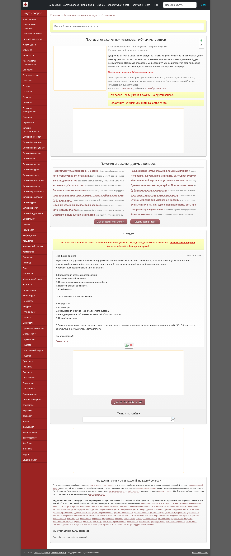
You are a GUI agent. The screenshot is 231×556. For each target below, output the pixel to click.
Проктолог (28, 361)
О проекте (46, 552)
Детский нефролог (32, 169)
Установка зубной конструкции (71, 175)
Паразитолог (29, 339)
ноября (152, 88)
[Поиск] (180, 5)
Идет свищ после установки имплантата (154, 195)
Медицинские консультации (80, 15)
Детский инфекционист (34, 148)
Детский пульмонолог (33, 191)
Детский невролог (31, 164)
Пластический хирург (33, 350)
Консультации (29, 19)
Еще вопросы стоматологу (110, 221)
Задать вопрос (71, 5)
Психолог (27, 372)
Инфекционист (30, 235)
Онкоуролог (28, 323)
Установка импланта (65, 210)
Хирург (26, 454)
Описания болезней (32, 33)
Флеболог (27, 443)
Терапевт (27, 410)
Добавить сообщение (128, 402)
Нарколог (27, 284)
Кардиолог (28, 241)
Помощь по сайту (58, 552)
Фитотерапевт (30, 438)
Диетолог (27, 224)
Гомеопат (27, 117)
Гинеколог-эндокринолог (29, 110)
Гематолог (28, 80)
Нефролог (28, 306)
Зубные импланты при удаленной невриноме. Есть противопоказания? (173, 204)
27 (146, 88)
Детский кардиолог (32, 153)
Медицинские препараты (29, 26)
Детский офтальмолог (33, 180)
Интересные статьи (32, 39)
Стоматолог (109, 15)
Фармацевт (28, 427)
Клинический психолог (34, 246)
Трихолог (27, 416)
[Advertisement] (80, 68)
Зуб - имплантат (62, 200)
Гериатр (27, 97)
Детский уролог (30, 202)
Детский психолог (31, 186)
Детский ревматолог (33, 197)
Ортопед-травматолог (33, 328)
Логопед (27, 263)
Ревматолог (28, 383)
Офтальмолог (29, 334)
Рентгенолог (29, 388)
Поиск (203, 5)
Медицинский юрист (33, 279)
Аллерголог (28, 55)
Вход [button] (147, 5)
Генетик (26, 86)
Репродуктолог (30, 394)
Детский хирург (30, 208)
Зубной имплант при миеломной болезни (155, 200)
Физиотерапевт (30, 432)
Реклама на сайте (200, 552)
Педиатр (27, 345)
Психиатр (27, 367)
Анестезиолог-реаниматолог (30, 62)
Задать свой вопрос (145, 221)
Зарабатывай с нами (119, 5)
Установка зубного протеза (68, 185)
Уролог (26, 421)
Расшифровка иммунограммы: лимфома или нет (159, 171)
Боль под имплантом (65, 180)
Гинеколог (28, 102)
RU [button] (156, 5)
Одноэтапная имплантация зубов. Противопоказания (162, 185)
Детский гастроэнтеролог (31, 130)
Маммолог (28, 273)
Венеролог (28, 70)
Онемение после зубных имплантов (74, 215)
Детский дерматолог (33, 142)
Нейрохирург (29, 295)
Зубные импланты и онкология (149, 190)
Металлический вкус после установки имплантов (159, 180)
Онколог (27, 317)
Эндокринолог (30, 460)
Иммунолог (28, 230)
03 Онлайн (55, 5)
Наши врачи (88, 5)
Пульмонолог (29, 377)
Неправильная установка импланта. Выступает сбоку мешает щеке (170, 175)
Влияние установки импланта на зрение (76, 205)
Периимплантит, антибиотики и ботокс (75, 171)
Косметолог (28, 252)
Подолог (27, 356)
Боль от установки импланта (69, 190)
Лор (25, 268)
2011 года (161, 88)
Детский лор (29, 159)
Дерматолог (28, 122)
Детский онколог (31, 175)
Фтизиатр (27, 449)
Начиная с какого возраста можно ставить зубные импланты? (89, 195)
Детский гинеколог (32, 137)
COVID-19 (28, 50)
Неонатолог (28, 301)
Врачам (101, 5)
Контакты (137, 5)
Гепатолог (28, 91)
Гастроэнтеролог (31, 75)
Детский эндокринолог (34, 213)
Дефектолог (29, 219)
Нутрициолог (29, 312)
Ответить (62, 341)
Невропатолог (30, 290)
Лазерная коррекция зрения (147, 209)
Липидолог (28, 257)
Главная (55, 15)
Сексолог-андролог (32, 399)
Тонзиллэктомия (140, 214)
